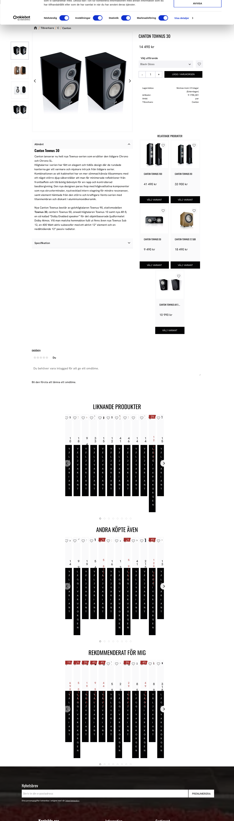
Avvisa (197, 27)
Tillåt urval (197, 17)
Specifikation (42, 243)
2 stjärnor (37, 357)
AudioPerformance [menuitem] (116, 754)
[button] (198, 64)
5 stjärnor (47, 357)
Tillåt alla (197, 8)
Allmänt (39, 144)
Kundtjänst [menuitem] (112, 772)
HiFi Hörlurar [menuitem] (163, 772)
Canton (195, 102)
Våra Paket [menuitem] (162, 759)
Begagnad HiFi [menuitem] (164, 785)
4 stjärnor (43, 357)
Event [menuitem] (159, 794)
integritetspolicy (72, 728)
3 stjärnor (40, 357)
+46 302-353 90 (47, 773)
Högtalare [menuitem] (162, 763)
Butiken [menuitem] (110, 759)
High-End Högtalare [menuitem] (167, 767)
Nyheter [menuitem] (160, 754)
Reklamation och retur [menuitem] (119, 785)
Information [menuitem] (113, 749)
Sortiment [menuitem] (163, 749)
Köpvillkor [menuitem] (111, 767)
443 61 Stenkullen (49, 763)
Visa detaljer (181, 41)
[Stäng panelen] (229, 5)
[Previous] (35, 81)
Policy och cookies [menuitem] (116, 781)
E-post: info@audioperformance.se (59, 769)
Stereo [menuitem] (160, 789)
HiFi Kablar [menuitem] (162, 776)
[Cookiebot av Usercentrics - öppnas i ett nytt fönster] (21, 41)
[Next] (129, 81)
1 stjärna (34, 357)
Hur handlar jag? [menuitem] (115, 776)
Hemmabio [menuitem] (162, 781)
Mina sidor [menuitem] (111, 763)
